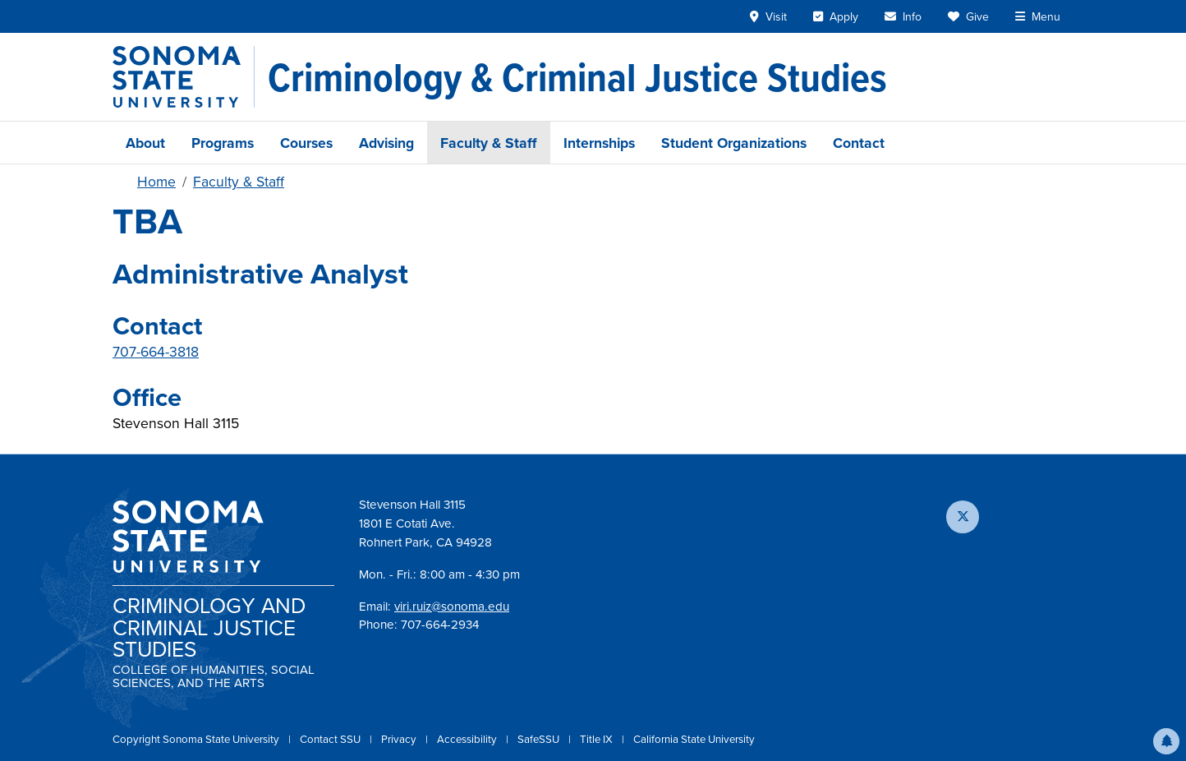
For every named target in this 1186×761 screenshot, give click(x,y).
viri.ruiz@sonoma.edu (451, 606)
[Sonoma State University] (184, 77)
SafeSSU (539, 739)
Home (156, 181)
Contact (859, 142)
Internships (599, 142)
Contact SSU (331, 739)
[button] (1166, 741)
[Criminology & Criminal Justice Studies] (577, 77)
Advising (386, 142)
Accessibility (468, 739)
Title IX (597, 739)
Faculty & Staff (488, 142)
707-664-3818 (156, 351)
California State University (694, 739)
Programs (222, 142)
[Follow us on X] (962, 516)
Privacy (400, 739)
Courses (306, 142)
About (145, 142)
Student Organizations (734, 142)
